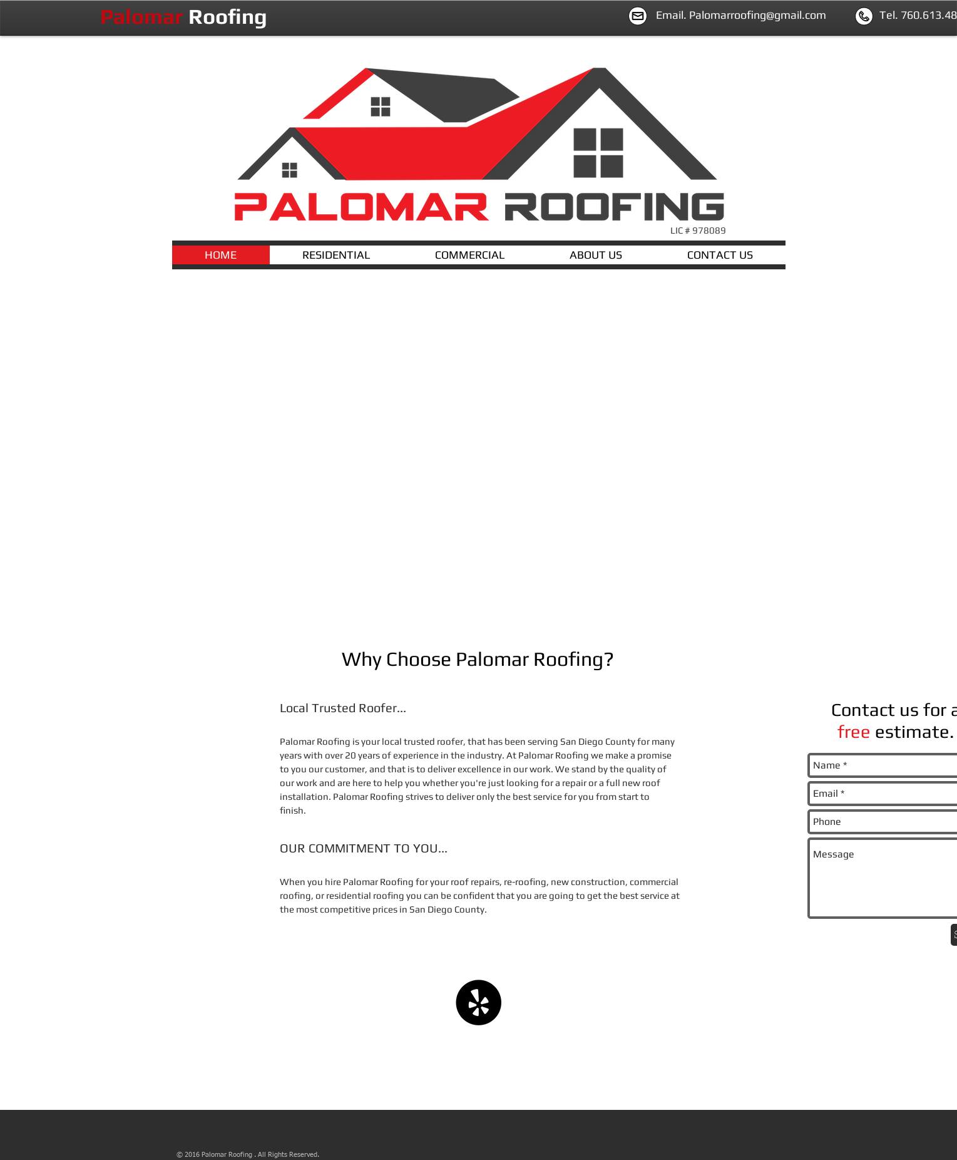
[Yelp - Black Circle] (478, 1002)
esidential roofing (366, 895)
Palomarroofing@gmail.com (757, 14)
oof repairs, (478, 881)
